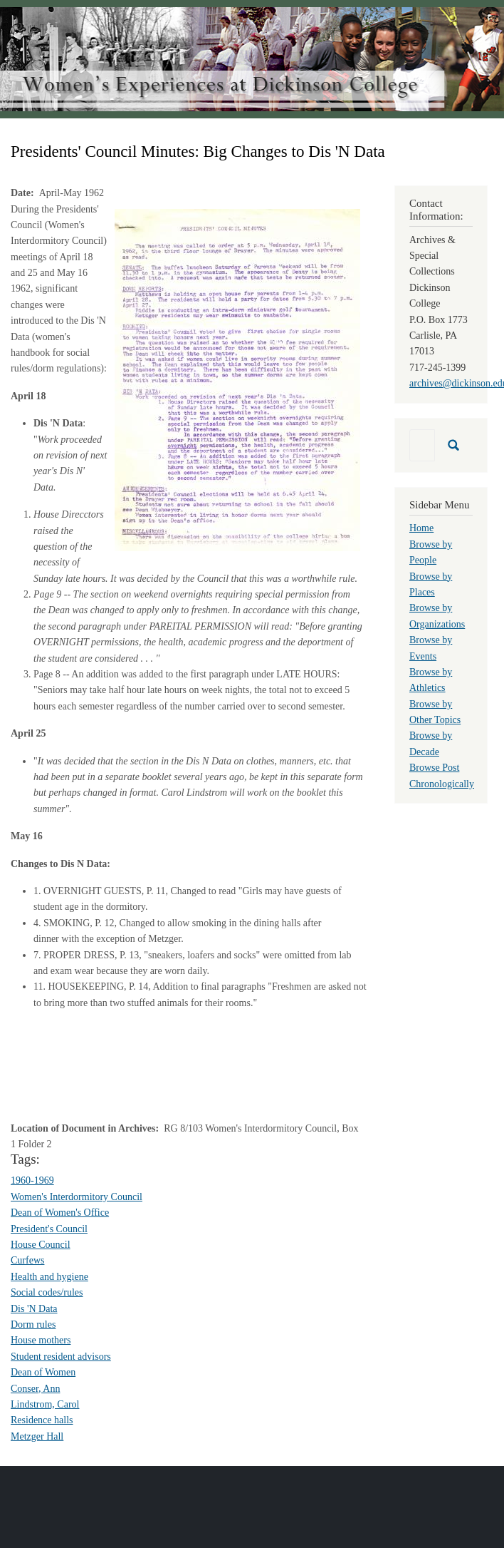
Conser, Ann (35, 1388)
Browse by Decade (430, 743)
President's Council (49, 1229)
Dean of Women (43, 1372)
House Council (40, 1244)
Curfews (27, 1260)
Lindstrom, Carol (45, 1404)
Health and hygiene (49, 1276)
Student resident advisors (61, 1356)
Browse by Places (430, 584)
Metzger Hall (37, 1436)
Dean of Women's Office (60, 1212)
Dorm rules (33, 1324)
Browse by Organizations (437, 616)
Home (421, 528)
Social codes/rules (47, 1292)
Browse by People (430, 552)
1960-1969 (32, 1180)
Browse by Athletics (430, 680)
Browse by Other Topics (435, 712)
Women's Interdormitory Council (76, 1197)
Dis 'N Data (34, 1308)
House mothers (40, 1340)
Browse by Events (430, 648)
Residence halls (42, 1420)
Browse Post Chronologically (441, 775)
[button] (237, 379)
